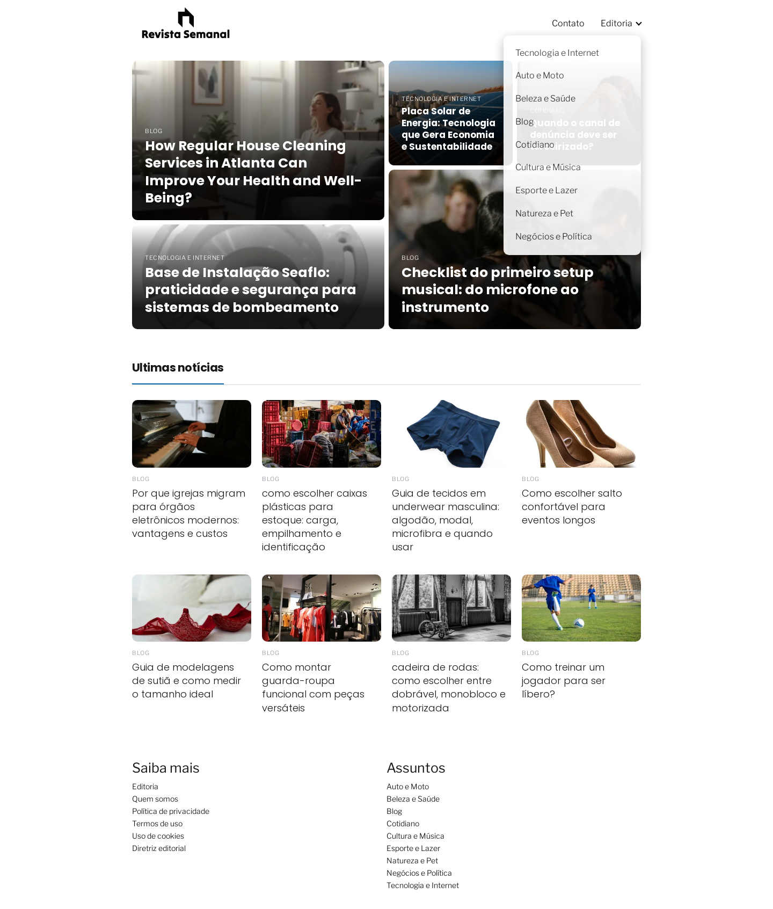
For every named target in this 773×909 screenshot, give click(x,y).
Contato (568, 23)
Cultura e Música (415, 835)
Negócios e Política (419, 872)
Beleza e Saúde (413, 798)
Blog (394, 811)
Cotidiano (402, 823)
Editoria (616, 23)
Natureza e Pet (412, 860)
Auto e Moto (407, 786)
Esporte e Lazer (413, 848)
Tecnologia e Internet (422, 885)
